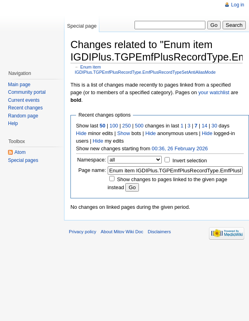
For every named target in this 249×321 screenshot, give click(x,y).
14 (204, 126)
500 (139, 126)
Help (13, 123)
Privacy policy (82, 231)
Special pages (23, 160)
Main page (19, 84)
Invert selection (190, 160)
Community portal (27, 92)
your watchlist (213, 92)
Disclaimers (159, 231)
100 (114, 126)
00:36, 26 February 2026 (180, 148)
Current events (24, 100)
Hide (81, 133)
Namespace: (91, 160)
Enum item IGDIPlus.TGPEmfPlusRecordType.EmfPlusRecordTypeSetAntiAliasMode (145, 70)
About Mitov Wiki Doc (122, 231)
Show (123, 133)
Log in (237, 5)
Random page (23, 116)
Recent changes (25, 108)
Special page (81, 26)
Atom (20, 152)
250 (126, 126)
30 (214, 126)
